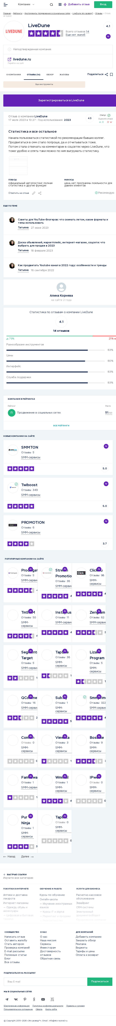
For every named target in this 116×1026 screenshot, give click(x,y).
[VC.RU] (52, 999)
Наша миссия (48, 940)
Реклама (81, 944)
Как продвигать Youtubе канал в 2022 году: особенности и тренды (62, 265)
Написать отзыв (15, 937)
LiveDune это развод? (82, 14)
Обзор (50, 75)
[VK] (16, 999)
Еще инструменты (44, 84)
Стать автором (14, 944)
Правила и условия (75, 1006)
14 (87, 32)
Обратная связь (50, 959)
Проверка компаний (17, 948)
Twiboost (29, 485)
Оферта (39, 1009)
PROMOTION (33, 522)
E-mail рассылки (15, 951)
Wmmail (61, 777)
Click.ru (96, 570)
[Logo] (13, 31)
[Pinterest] (25, 999)
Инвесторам (48, 948)
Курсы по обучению (52, 895)
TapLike (62, 652)
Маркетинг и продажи (57, 916)
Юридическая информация (16, 1006)
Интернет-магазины (16, 903)
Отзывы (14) (33, 75)
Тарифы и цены (85, 951)
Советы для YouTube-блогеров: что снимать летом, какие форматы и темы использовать (63, 221)
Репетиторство (53, 921)
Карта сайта (51, 1009)
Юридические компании (91, 920)
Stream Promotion (64, 573)
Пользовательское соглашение (18, 1009)
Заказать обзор (86, 940)
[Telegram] (7, 999)
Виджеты (81, 948)
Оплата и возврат (87, 955)
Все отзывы (12, 962)
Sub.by (61, 698)
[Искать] (45, 4)
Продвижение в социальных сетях (39, 413)
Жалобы (64, 75)
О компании (13, 75)
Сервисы (45, 944)
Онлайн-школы (49, 899)
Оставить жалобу (16, 940)
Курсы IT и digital (53, 912)
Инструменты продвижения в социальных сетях (47, 14)
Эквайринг (82, 903)
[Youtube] (43, 999)
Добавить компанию (89, 937)
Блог (8, 959)
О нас (43, 937)
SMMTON (29, 447)
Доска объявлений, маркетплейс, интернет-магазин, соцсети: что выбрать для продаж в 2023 (61, 244)
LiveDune (41, 116)
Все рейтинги (61, 426)
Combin (27, 738)
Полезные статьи (16, 955)
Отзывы (26, 452)
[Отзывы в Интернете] (13, 4)
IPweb (95, 777)
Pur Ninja (25, 820)
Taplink (61, 817)
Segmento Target (30, 655)
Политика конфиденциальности (47, 1006)
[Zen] (34, 999)
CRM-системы (85, 907)
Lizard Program (97, 655)
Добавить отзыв (79, 4)
